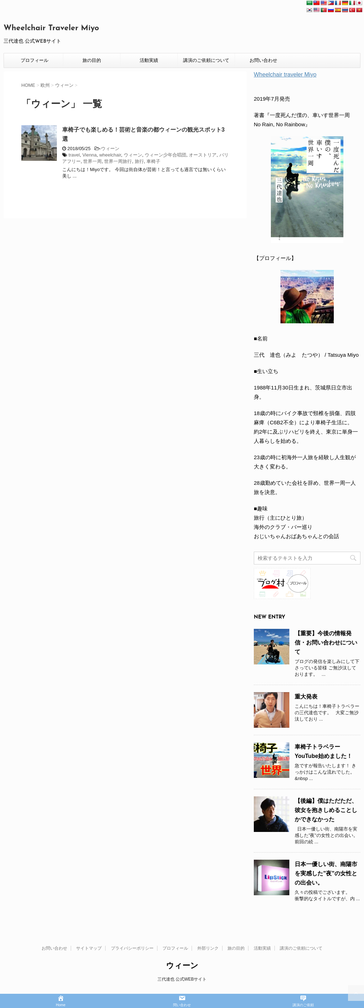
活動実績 (149, 60)
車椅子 (153, 161)
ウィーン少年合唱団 (165, 155)
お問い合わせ (263, 60)
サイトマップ (89, 948)
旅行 (139, 161)
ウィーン (110, 148)
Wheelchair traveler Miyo (285, 74)
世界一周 (92, 161)
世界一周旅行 (118, 161)
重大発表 (306, 697)
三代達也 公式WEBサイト (182, 979)
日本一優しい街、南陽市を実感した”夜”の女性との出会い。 (326, 873)
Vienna (89, 155)
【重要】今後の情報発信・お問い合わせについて (326, 642)
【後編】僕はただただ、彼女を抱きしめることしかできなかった (326, 810)
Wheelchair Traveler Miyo (51, 28)
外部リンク (208, 948)
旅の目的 (91, 60)
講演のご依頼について (206, 60)
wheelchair (110, 155)
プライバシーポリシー (132, 948)
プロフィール (34, 60)
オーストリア (202, 155)
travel (74, 155)
